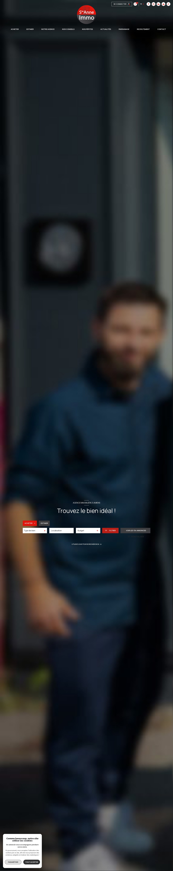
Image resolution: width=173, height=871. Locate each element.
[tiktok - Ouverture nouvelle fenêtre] (133, 4)
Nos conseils (68, 29)
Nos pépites (87, 29)
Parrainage (124, 29)
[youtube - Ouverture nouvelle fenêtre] (128, 4)
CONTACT (161, 29)
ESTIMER (30, 29)
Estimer (44, 523)
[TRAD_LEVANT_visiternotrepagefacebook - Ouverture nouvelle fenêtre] (113, 4)
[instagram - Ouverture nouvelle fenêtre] (118, 4)
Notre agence (47, 29)
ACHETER (15, 29)
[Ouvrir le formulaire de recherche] (110, 530)
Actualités (105, 29)
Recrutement (143, 29)
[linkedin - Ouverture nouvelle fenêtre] (123, 4)
